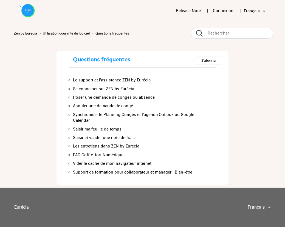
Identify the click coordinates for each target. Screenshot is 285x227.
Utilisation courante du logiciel (66, 33)
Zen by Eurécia (25, 33)
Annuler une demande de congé (103, 105)
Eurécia (21, 207)
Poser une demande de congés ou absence (114, 97)
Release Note (188, 10)
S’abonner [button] (208, 61)
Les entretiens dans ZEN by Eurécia (106, 146)
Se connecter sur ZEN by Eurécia (103, 88)
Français (252, 10)
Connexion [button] (223, 10)
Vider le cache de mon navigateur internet (112, 163)
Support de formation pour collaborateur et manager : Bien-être (132, 172)
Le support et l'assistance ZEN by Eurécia (112, 80)
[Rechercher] (232, 33)
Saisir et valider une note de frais (104, 137)
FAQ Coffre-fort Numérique (98, 154)
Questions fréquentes (112, 33)
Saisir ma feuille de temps (97, 129)
